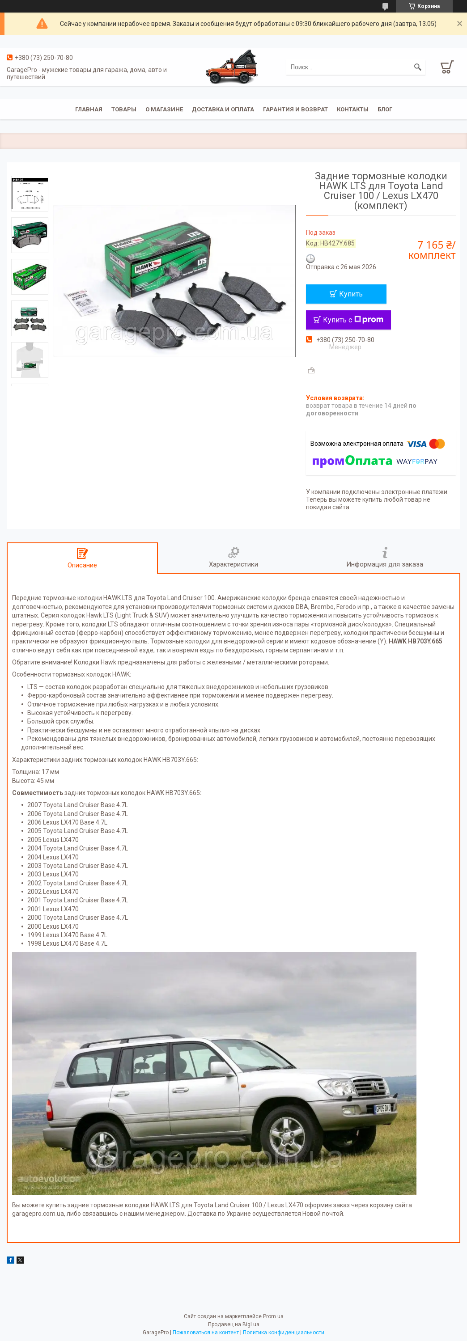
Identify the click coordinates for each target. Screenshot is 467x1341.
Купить (351, 294)
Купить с (353, 320)
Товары (123, 109)
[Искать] (418, 67)
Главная (88, 109)
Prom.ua (273, 1316)
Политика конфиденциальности (283, 1332)
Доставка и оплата (223, 109)
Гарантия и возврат (295, 109)
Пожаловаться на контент (206, 1332)
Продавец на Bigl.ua (233, 1324)
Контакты (353, 109)
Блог (385, 109)
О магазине (164, 109)
